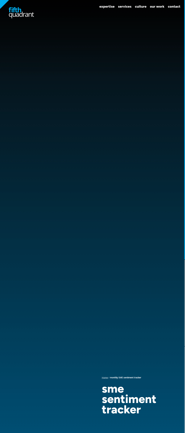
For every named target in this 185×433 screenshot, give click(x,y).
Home (105, 377)
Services (125, 6)
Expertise (106, 6)
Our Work (157, 6)
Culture (141, 6)
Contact (174, 6)
